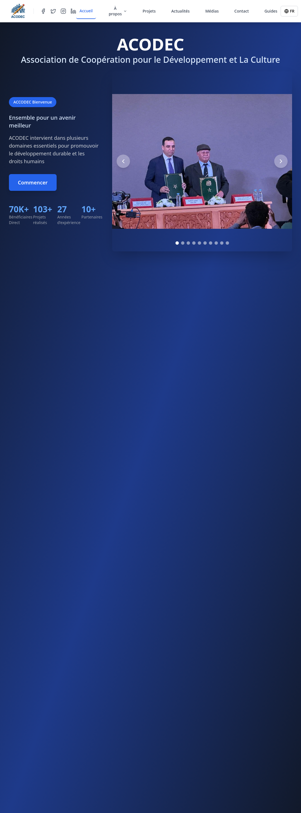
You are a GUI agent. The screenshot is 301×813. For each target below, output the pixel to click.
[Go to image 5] (199, 243)
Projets (149, 11)
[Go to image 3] (188, 243)
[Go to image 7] (210, 243)
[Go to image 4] (194, 243)
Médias (212, 11)
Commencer (33, 182)
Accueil (86, 10)
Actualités (180, 11)
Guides (270, 11)
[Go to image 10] (227, 243)
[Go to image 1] (177, 243)
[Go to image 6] (205, 243)
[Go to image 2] (182, 243)
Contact (241, 11)
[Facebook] (43, 11)
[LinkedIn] (73, 11)
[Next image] (281, 161)
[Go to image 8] (216, 243)
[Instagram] (63, 11)
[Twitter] (53, 11)
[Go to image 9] (221, 243)
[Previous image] (123, 161)
